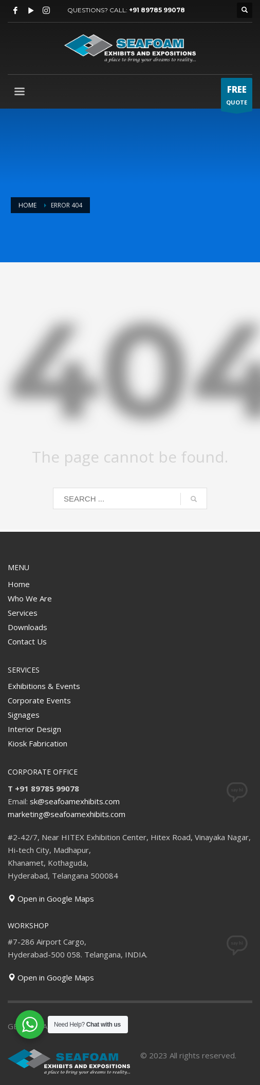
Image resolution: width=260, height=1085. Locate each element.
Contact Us (27, 641)
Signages (24, 715)
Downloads (27, 627)
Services (23, 613)
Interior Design (34, 729)
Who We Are (30, 598)
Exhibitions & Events (44, 686)
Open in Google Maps (51, 898)
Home (19, 584)
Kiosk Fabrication (37, 743)
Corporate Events (39, 700)
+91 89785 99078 (157, 10)
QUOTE (236, 97)
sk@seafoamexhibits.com (75, 801)
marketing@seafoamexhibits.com (66, 814)
